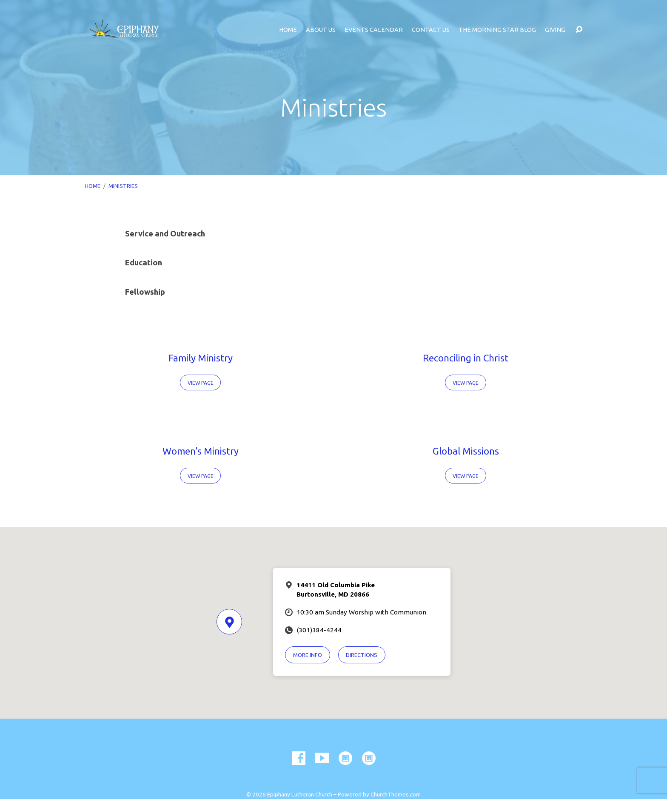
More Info (307, 655)
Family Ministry (200, 358)
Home (288, 30)
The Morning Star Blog (497, 30)
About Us (321, 30)
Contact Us (431, 30)
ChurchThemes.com (396, 794)
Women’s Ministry (200, 451)
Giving (555, 30)
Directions (361, 655)
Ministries (123, 186)
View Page (201, 383)
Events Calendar (374, 30)
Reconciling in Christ (465, 358)
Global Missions (466, 451)
